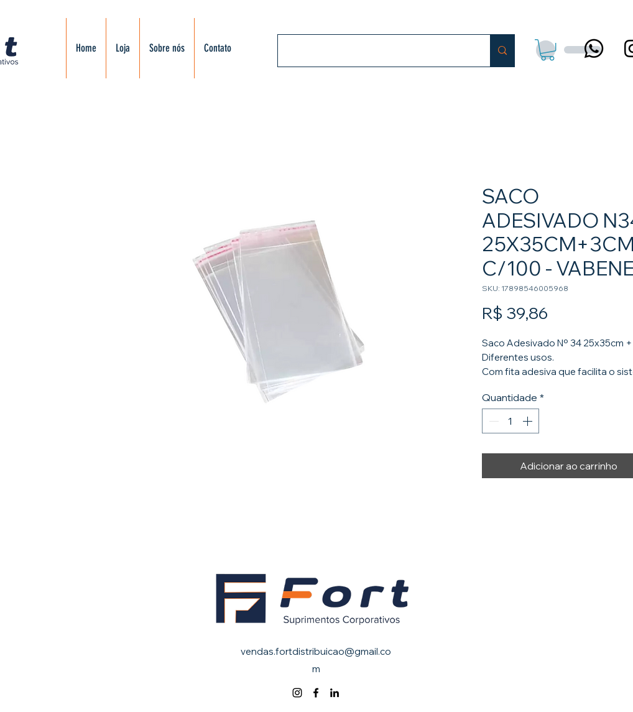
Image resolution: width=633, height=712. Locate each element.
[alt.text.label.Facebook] (316, 693)
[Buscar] (374, 51)
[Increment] (528, 421)
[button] (547, 49)
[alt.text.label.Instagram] (297, 693)
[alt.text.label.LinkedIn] (334, 693)
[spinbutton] (510, 421)
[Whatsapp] (594, 48)
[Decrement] (492, 421)
